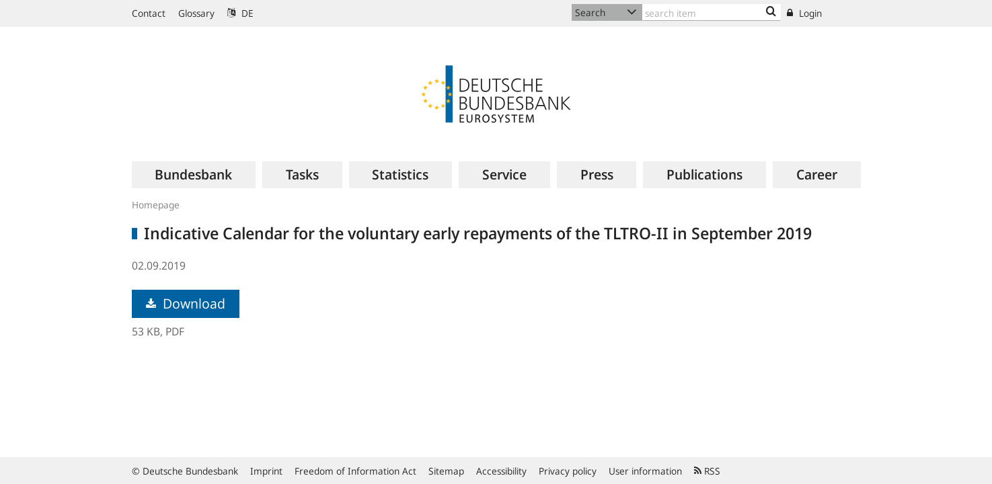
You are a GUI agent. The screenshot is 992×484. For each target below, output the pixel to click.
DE (240, 13)
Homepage (156, 204)
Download (185, 303)
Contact (148, 13)
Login (804, 13)
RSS (707, 471)
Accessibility (501, 471)
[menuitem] (194, 174)
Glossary (196, 13)
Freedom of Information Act (355, 471)
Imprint (266, 471)
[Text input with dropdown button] (711, 12)
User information (645, 471)
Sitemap (446, 471)
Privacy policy (568, 471)
